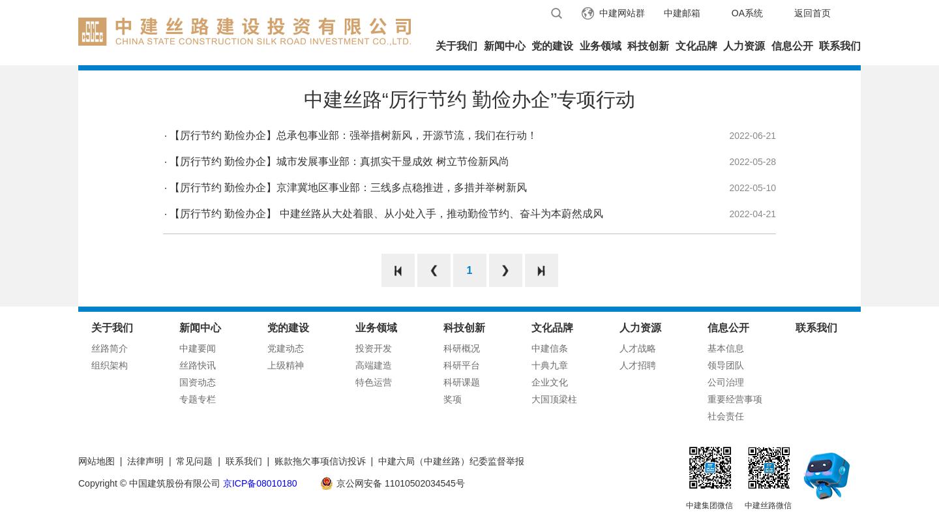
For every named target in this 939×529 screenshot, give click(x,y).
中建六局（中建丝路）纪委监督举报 (451, 461)
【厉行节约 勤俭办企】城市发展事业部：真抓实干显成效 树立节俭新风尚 (339, 161)
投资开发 (373, 348)
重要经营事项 (735, 399)
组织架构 (109, 365)
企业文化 (549, 382)
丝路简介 (109, 348)
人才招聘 (637, 365)
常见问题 (194, 461)
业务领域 (600, 46)
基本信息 (726, 348)
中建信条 (549, 348)
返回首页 (812, 13)
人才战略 (637, 348)
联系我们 (840, 46)
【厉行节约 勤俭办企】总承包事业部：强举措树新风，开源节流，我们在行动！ (353, 135)
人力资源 (744, 46)
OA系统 (747, 13)
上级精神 (285, 365)
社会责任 (726, 416)
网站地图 (96, 461)
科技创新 (648, 46)
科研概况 (461, 348)
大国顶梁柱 (554, 399)
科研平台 (461, 365)
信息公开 (792, 46)
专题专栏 (197, 399)
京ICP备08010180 (260, 483)
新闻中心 (505, 46)
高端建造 (373, 365)
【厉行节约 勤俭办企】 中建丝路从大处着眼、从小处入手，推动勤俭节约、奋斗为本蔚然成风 (386, 213)
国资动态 (197, 382)
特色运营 (373, 382)
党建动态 (285, 348)
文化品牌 (696, 46)
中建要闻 (197, 348)
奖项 (452, 399)
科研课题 (461, 382)
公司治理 (726, 382)
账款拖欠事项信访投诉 (320, 461)
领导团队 (726, 365)
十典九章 (549, 365)
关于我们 (456, 46)
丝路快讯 (197, 365)
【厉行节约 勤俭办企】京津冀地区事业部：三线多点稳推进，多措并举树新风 (348, 187)
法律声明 (145, 461)
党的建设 (552, 46)
